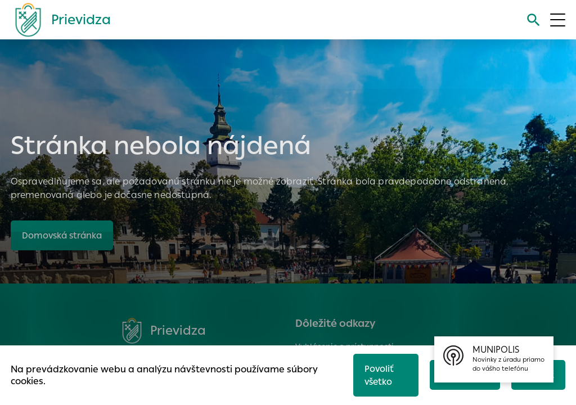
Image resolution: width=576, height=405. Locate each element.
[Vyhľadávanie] (533, 20)
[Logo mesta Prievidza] (58, 20)
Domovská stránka (62, 235)
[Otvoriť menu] (557, 20)
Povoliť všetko (379, 375)
